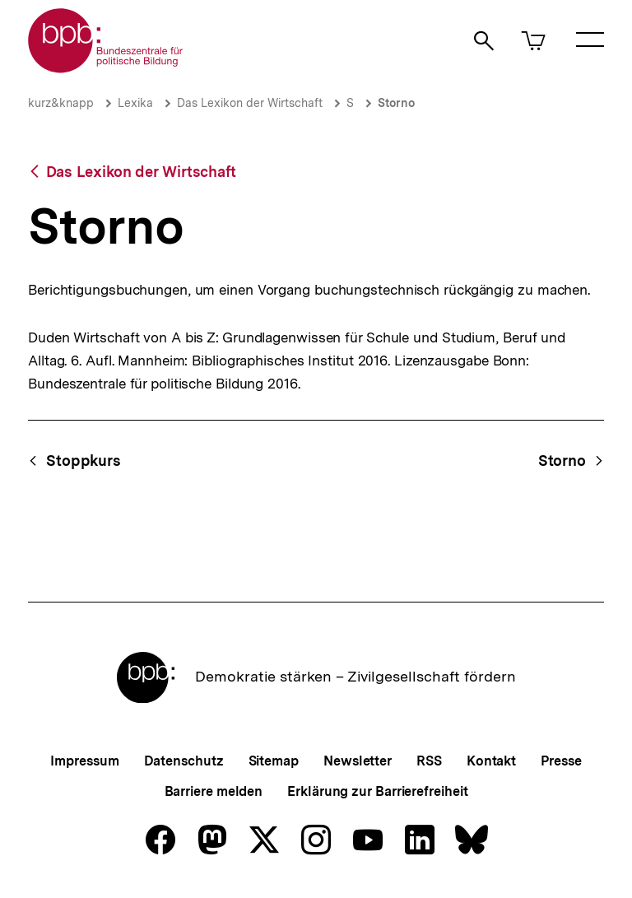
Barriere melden (214, 791)
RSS (429, 761)
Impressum (84, 761)
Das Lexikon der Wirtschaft (250, 102)
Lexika (135, 102)
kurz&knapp (61, 102)
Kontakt (491, 761)
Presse (561, 761)
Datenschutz (184, 761)
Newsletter (357, 761)
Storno (396, 102)
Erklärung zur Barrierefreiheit (377, 791)
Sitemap (274, 761)
